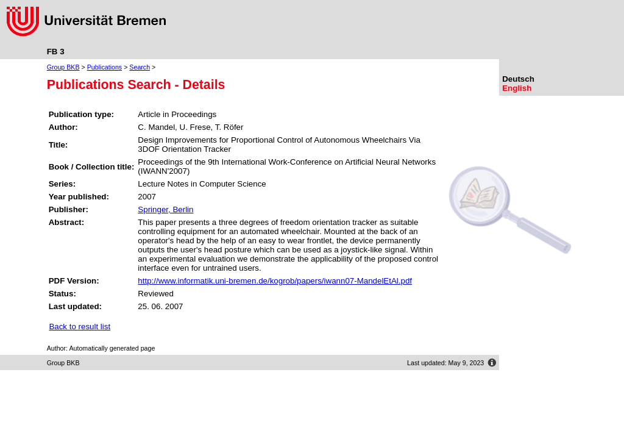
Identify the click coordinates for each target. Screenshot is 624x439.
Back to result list (79, 326)
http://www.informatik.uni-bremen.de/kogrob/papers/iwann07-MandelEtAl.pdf (275, 280)
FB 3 (56, 51)
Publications (104, 67)
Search (139, 67)
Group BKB (63, 67)
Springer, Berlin (165, 209)
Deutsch (518, 79)
